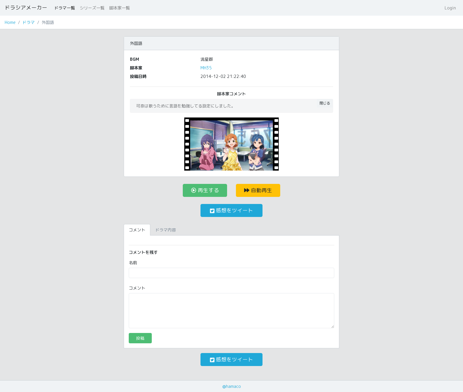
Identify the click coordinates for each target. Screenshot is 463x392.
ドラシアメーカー (26, 7)
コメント (137, 288)
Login (450, 8)
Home (10, 22)
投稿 (140, 338)
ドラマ (28, 22)
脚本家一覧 (119, 8)
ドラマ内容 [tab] (165, 230)
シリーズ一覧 (92, 8)
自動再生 (258, 190)
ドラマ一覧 (64, 8)
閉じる (324, 103)
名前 (133, 262)
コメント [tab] (137, 230)
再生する (205, 190)
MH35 (206, 68)
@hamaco (231, 386)
